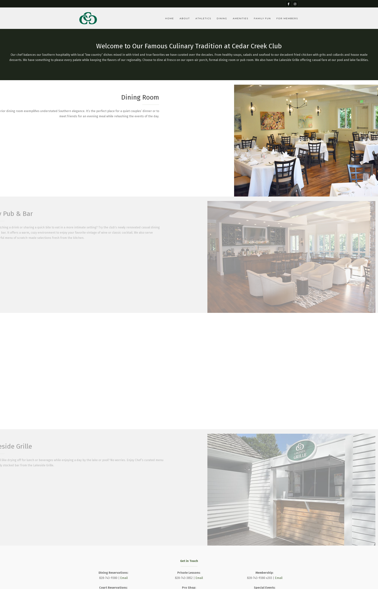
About (185, 18)
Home (169, 18)
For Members (287, 18)
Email (124, 578)
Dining (222, 18)
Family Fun (262, 18)
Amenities (240, 18)
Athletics (203, 18)
